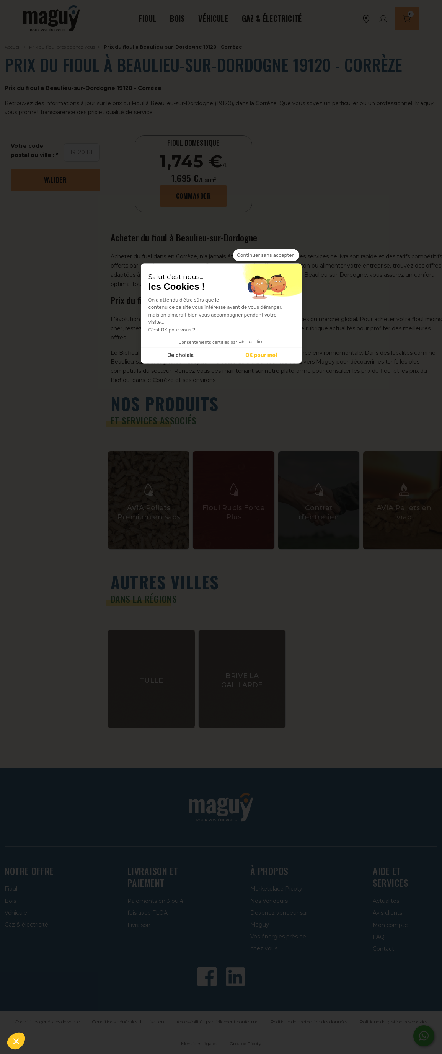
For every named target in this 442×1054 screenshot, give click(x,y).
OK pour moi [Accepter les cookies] (261, 355)
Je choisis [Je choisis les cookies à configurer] (181, 355)
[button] (16, 1041)
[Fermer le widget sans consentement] (266, 255)
